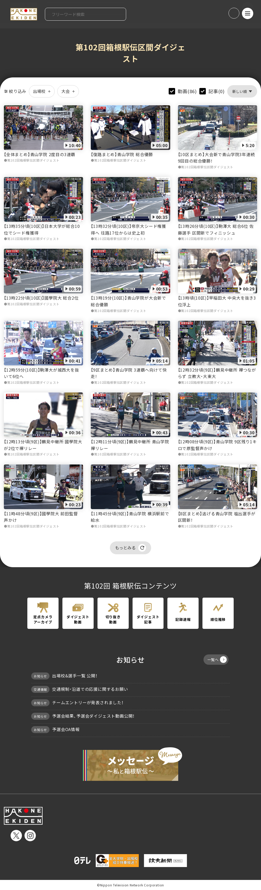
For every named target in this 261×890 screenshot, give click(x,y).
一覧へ (217, 659)
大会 (68, 91)
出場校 (42, 91)
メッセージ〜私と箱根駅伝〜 (130, 764)
